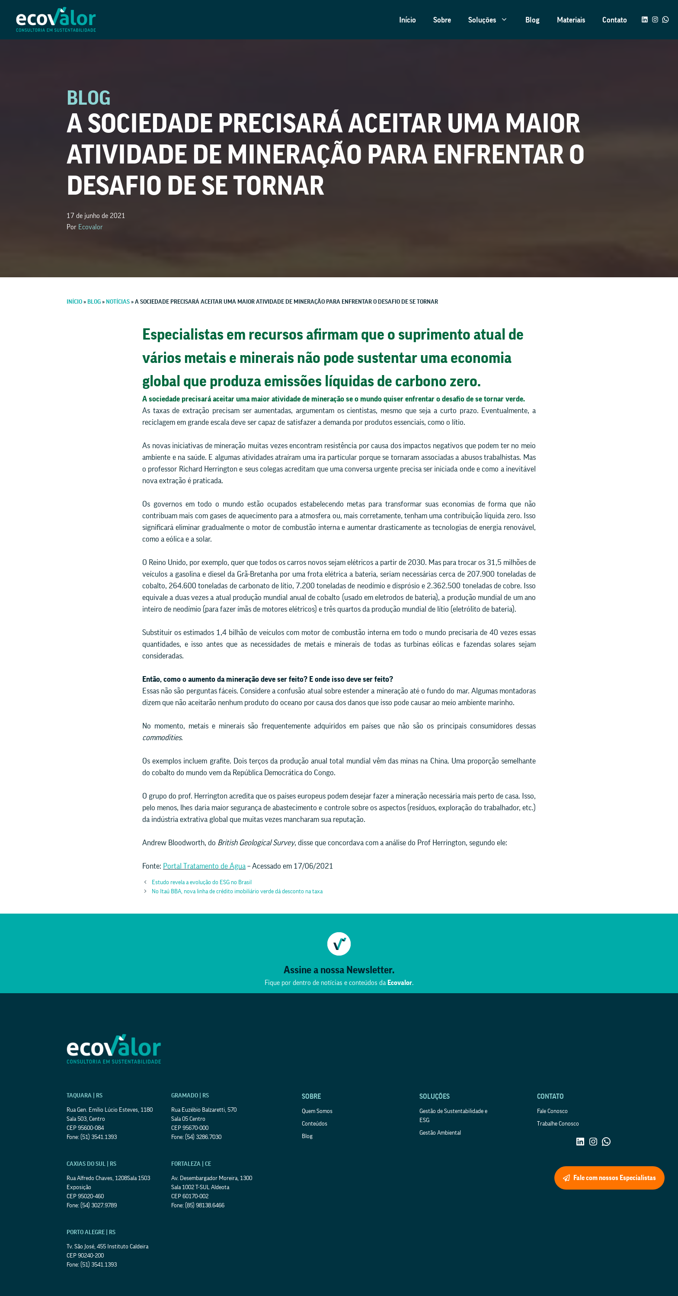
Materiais (571, 20)
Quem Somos (317, 1111)
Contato (614, 20)
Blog (532, 20)
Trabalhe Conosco (558, 1124)
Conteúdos (314, 1124)
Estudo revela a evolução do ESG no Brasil (202, 882)
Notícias (118, 302)
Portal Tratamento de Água (204, 866)
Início (407, 20)
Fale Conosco (552, 1111)
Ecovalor (90, 227)
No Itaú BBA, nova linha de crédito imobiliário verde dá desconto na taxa (237, 892)
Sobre (442, 20)
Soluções (492, 20)
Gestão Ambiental (440, 1133)
